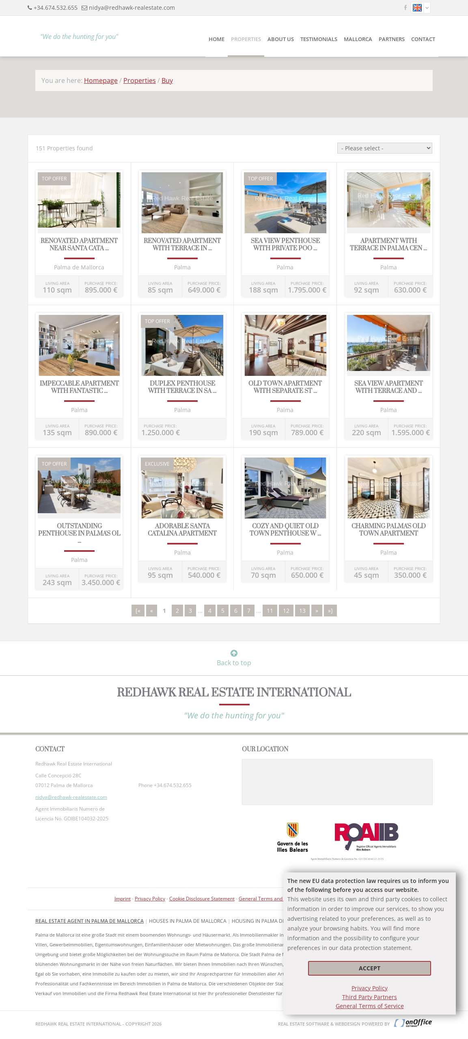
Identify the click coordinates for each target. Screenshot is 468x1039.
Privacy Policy (370, 988)
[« (138, 610)
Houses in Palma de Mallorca (187, 921)
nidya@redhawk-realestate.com (132, 7)
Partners (392, 39)
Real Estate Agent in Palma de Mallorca (89, 921)
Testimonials (318, 39)
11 (270, 610)
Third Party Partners (369, 997)
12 (286, 610)
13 (302, 610)
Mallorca (358, 39)
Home (216, 39)
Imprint (122, 898)
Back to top (234, 658)
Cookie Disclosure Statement (202, 898)
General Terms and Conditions (273, 898)
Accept (369, 968)
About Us (280, 39)
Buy (167, 80)
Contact (423, 39)
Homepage (101, 80)
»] (330, 610)
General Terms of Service (370, 1006)
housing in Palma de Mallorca (272, 921)
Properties (246, 39)
